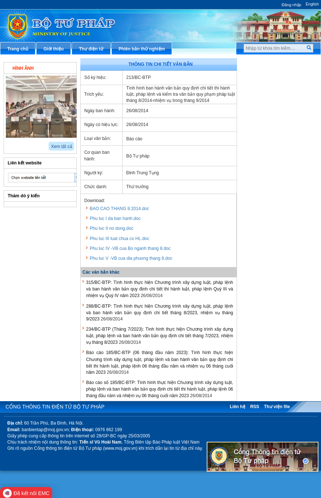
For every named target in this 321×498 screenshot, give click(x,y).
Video (59, 67)
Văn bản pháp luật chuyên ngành (276, 79)
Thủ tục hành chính (269, 64)
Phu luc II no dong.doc (111, 228)
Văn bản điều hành (268, 95)
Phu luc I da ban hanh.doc (115, 218)
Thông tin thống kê (269, 210)
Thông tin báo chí (267, 131)
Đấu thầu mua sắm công (275, 186)
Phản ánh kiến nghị (269, 222)
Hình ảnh (23, 68)
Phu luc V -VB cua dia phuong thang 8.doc (131, 258)
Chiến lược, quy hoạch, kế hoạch (276, 158)
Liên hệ (237, 406)
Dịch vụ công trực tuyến (274, 143)
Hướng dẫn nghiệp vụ (271, 107)
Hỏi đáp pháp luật (267, 119)
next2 (16, 144)
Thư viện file (277, 406)
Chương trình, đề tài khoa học (280, 198)
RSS (254, 406)
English (312, 4)
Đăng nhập (291, 5)
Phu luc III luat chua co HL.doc (119, 238)
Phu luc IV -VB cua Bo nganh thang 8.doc (130, 248)
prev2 (8, 144)
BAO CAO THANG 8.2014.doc (119, 208)
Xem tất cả (61, 146)
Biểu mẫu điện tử (267, 173)
